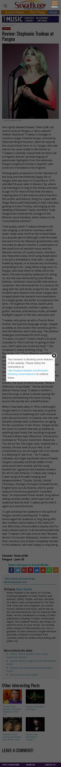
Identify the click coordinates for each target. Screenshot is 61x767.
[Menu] (54, 4)
